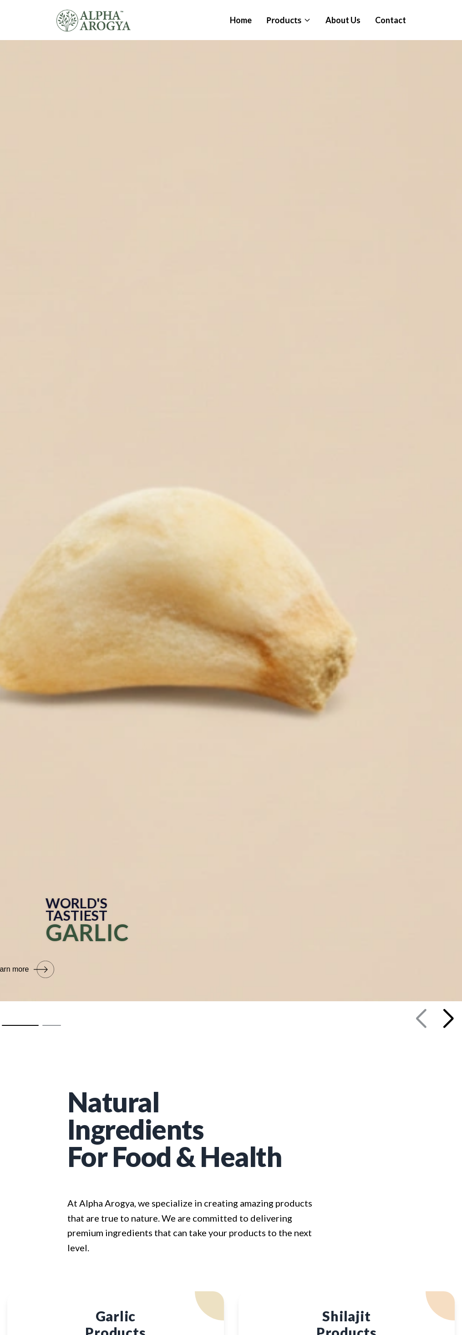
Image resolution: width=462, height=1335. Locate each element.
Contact (390, 20)
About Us (342, 20)
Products (288, 20)
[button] (20, 1025)
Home (241, 20)
